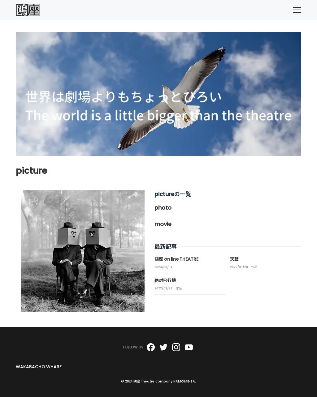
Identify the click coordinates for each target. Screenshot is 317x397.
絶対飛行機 (165, 280)
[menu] (297, 10)
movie (163, 224)
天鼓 (234, 259)
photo (163, 207)
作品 (254, 267)
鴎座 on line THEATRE (176, 259)
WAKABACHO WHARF (39, 366)
